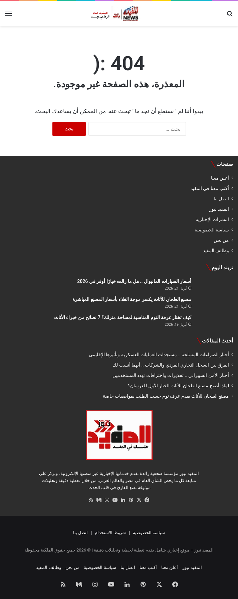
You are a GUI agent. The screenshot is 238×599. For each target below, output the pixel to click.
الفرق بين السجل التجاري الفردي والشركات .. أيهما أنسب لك (170, 365)
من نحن (221, 240)
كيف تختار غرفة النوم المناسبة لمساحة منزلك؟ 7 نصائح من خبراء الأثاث (122, 317)
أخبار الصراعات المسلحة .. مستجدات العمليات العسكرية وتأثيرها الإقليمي (159, 354)
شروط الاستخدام (110, 532)
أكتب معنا (148, 567)
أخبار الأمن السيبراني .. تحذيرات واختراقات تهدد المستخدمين (170, 375)
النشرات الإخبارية (212, 219)
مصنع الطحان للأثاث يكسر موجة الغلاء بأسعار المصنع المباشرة (131, 299)
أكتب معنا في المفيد (210, 188)
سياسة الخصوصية (212, 229)
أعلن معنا (220, 178)
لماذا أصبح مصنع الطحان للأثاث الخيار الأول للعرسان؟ (178, 385)
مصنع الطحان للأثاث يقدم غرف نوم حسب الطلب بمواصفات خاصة (166, 396)
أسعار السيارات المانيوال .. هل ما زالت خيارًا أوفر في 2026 (134, 281)
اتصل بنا (221, 198)
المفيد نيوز (219, 209)
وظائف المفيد (216, 250)
